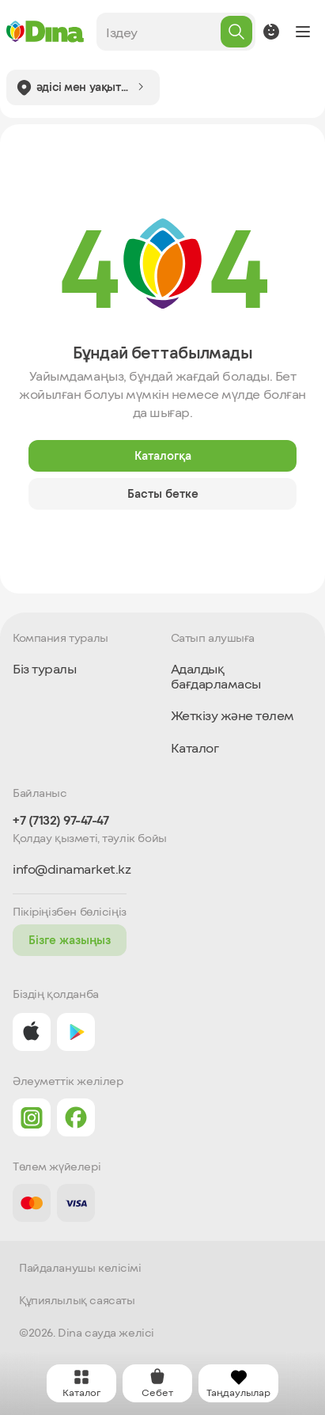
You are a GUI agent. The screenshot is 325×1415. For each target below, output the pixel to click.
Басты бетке (162, 493)
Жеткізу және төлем (232, 715)
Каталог (195, 747)
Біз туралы (44, 668)
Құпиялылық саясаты (76, 1300)
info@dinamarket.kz (71, 869)
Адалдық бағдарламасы (216, 675)
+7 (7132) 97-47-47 (60, 820)
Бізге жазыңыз (69, 939)
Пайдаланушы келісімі (80, 1267)
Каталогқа (162, 455)
